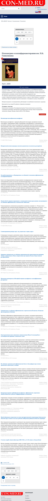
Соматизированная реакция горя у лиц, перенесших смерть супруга (17, 231)
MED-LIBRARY (4, 21)
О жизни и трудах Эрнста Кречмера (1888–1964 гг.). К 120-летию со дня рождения (21, 440)
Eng (39, 11)
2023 (22, 32)
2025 (29, 32)
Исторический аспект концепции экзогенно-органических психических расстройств (21, 146)
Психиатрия (23, 21)
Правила (27, 498)
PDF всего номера (24, 87)
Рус (36, 11)
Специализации (15, 21)
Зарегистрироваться (42, 9)
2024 (26, 32)
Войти (38, 7)
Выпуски (10, 21)
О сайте (27, 495)
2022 (18, 32)
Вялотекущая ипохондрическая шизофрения (11, 118)
